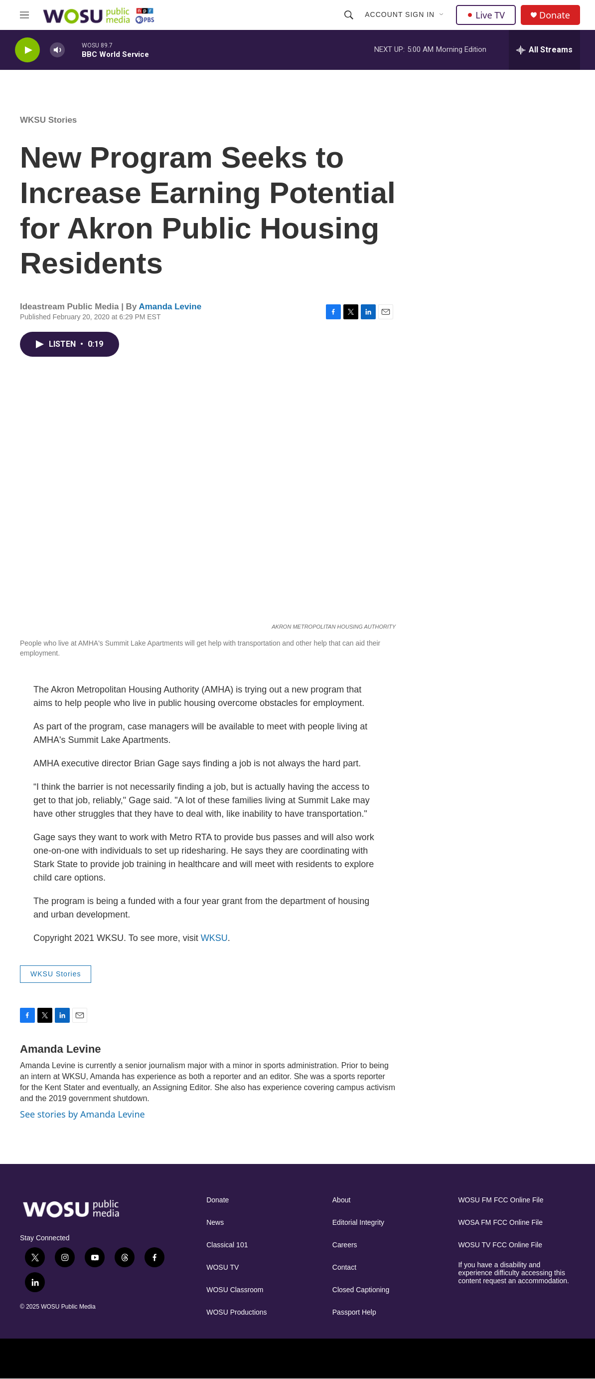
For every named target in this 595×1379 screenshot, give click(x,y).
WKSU (214, 938)
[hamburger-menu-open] (24, 15)
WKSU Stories (48, 120)
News (215, 1222)
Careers (344, 1245)
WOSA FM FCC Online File (500, 1222)
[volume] (57, 50)
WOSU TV (222, 1267)
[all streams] (544, 50)
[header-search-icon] (348, 14)
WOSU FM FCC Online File (500, 1200)
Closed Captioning (360, 1290)
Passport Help (354, 1312)
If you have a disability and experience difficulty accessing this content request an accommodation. (513, 1273)
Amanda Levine (170, 306)
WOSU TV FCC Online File (500, 1245)
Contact (344, 1267)
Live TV (486, 15)
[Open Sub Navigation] (442, 15)
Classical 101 (227, 1245)
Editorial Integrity (358, 1222)
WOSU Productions (236, 1312)
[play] (27, 50)
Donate (554, 15)
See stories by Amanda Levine (82, 1114)
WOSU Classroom (234, 1290)
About (341, 1200)
